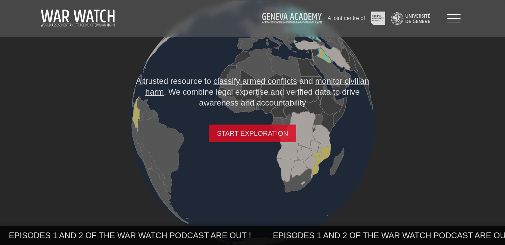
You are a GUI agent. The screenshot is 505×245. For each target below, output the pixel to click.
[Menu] (454, 18)
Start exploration (252, 133)
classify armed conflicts (255, 81)
